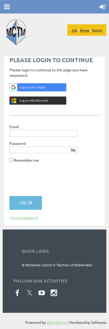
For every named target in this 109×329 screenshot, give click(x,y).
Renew (84, 30)
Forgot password (23, 217)
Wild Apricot (57, 322)
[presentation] (50, 181)
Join (74, 30)
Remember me (26, 160)
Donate (97, 30)
